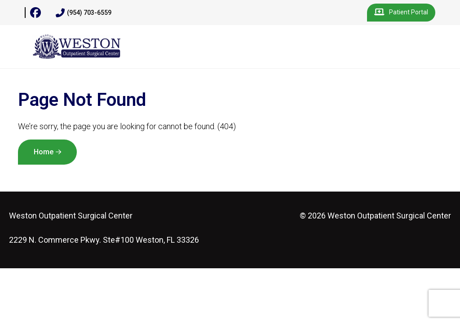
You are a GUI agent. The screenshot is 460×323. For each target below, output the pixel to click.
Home (43, 152)
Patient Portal (401, 12)
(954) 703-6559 (83, 13)
